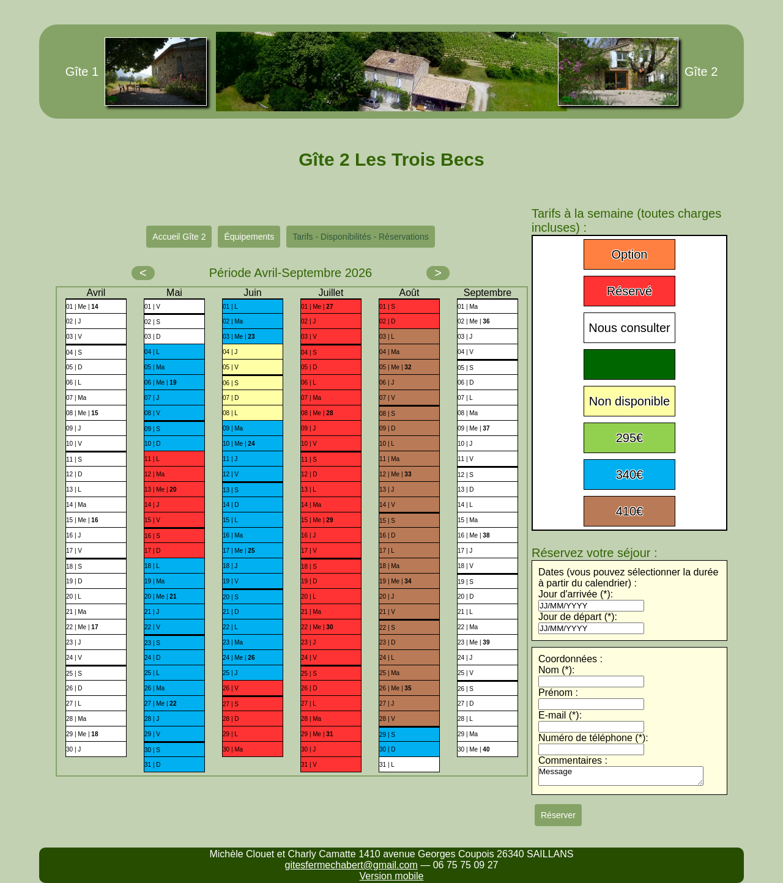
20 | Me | (160, 596)
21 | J (151, 611)
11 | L (152, 459)
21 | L (465, 611)
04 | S (74, 352)
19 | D (74, 581)
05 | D (74, 367)
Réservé (629, 291)
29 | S (387, 734)
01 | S (387, 306)
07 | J (151, 397)
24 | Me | (238, 657)
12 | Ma (154, 474)
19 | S (465, 581)
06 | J (386, 382)
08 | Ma (468, 413)
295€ (630, 438)
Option (630, 254)
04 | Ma (389, 352)
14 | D (231, 504)
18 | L (152, 566)
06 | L (73, 382)
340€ (630, 474)
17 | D (152, 550)
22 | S (387, 627)
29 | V (152, 734)
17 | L (387, 550)
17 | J (465, 550)
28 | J (151, 718)
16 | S (152, 536)
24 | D (152, 657)
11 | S (74, 459)
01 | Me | (82, 306)
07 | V (387, 397)
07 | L (465, 397)
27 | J (386, 703)
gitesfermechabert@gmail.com (351, 865)
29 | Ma (468, 734)
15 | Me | (82, 520)
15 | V (152, 520)
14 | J (151, 504)
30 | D (387, 749)
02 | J (73, 321)
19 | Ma (154, 581)
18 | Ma (389, 566)
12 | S (465, 474)
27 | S (231, 704)
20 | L (73, 596)
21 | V (387, 611)
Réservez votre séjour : (595, 553)
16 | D (387, 535)
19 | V (231, 581)
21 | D (231, 611)
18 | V (465, 566)
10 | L (387, 443)
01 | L (230, 306)
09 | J (73, 428)
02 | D (387, 321)
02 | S (152, 322)
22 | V (152, 627)
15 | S (387, 520)
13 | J (386, 489)
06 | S (231, 383)
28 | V (387, 718)
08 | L (230, 413)
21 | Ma (76, 611)
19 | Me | (395, 581)
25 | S (74, 673)
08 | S (387, 413)
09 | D (387, 428)
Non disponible (629, 401)
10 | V (74, 443)
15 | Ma (468, 520)
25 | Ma (389, 673)
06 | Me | (160, 382)
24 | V (74, 657)
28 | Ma (76, 718)
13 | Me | (160, 489)
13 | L (73, 489)
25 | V (465, 673)
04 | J (230, 352)
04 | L (152, 352)
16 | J (73, 535)
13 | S (231, 490)
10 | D (152, 443)
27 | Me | (160, 703)
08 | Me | (82, 413)
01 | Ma (468, 306)
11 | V (465, 459)
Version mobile (392, 876)
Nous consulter (629, 327)
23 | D (387, 642)
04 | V (465, 352)
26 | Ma (154, 688)
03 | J (465, 336)
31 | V (309, 764)
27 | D (466, 703)
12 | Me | (395, 474)
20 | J (386, 596)
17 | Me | (238, 550)
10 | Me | (238, 443)
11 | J (230, 459)
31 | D (152, 764)
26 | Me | (395, 688)
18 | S (74, 566)
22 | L (230, 627)
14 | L (465, 504)
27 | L (73, 703)
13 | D (466, 489)
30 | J (73, 749)
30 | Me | (473, 749)
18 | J (230, 566)
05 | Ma (154, 367)
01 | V (152, 306)
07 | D (231, 397)
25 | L (152, 673)
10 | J (465, 443)
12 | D (74, 474)
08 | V (152, 413)
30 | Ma (233, 749)
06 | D (466, 382)
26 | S (465, 688)
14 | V (387, 504)
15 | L (230, 520)
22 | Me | (82, 627)
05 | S (465, 367)
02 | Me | (473, 321)
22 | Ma (468, 627)
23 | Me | (473, 642)
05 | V (231, 367)
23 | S (152, 643)
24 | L (387, 657)
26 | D (74, 688)
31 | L (387, 764)
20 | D (466, 596)
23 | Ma (233, 642)
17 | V (74, 550)
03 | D (152, 336)
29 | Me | (82, 734)
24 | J (465, 657)
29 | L (230, 734)
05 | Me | (395, 367)
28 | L (465, 718)
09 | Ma (233, 428)
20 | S (231, 597)
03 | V (74, 336)
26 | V (231, 688)
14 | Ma (76, 504)
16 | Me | (473, 535)
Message (620, 776)
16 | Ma (233, 535)
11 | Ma (389, 459)
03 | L (387, 336)
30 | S (152, 750)
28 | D (231, 718)
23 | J (73, 642)
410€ (630, 511)
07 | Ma (76, 397)
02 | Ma (233, 321)
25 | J (230, 673)
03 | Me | (238, 336)
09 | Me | (473, 428)
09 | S (152, 429)
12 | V (231, 474)
